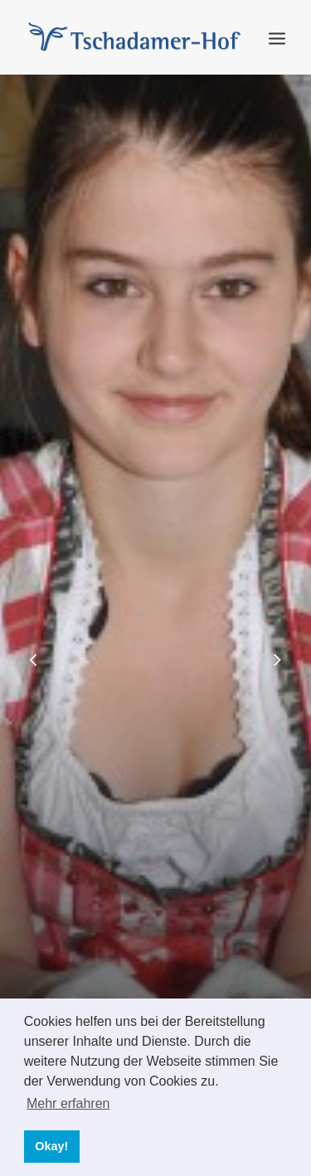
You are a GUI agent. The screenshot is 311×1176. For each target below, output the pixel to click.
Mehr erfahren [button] (68, 1103)
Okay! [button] (51, 1146)
